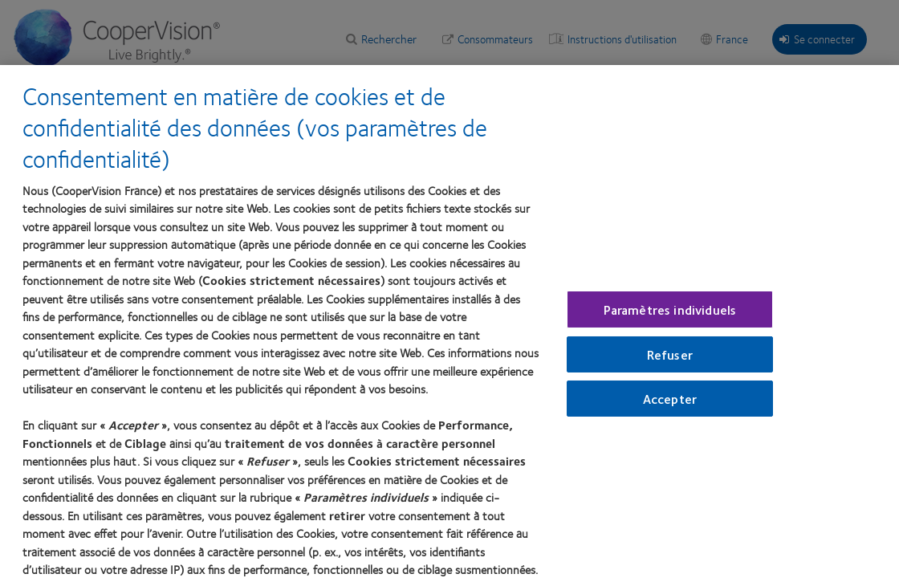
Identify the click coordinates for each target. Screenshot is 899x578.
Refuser (670, 360)
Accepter (670, 405)
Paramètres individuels (670, 315)
